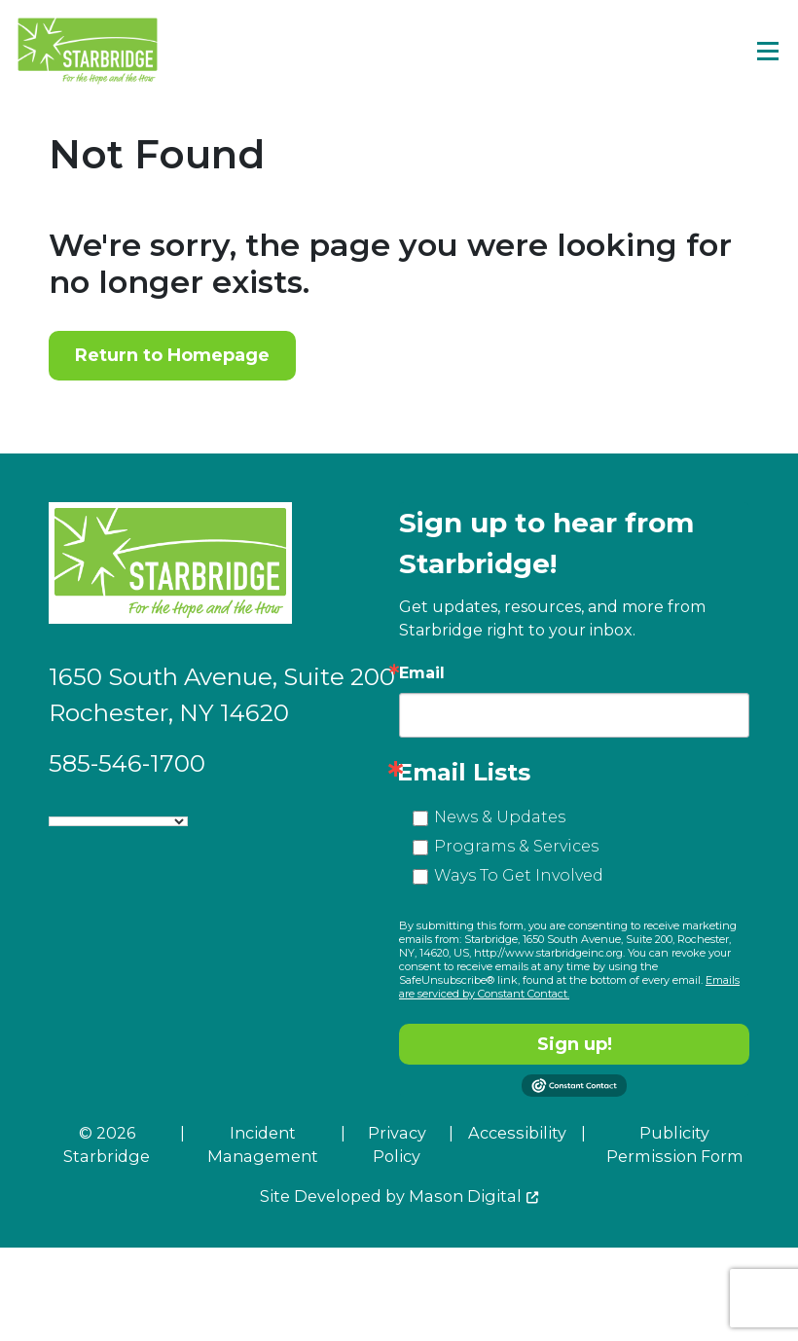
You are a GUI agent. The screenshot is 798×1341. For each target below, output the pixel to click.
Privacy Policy (397, 1144)
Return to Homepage (172, 355)
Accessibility (517, 1132)
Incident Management (262, 1144)
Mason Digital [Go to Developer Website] (465, 1196)
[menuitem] (245, 1152)
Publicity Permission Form (675, 1144)
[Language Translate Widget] (118, 821)
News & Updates (499, 817)
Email (422, 673)
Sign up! (574, 1044)
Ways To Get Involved (518, 875)
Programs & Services (516, 846)
